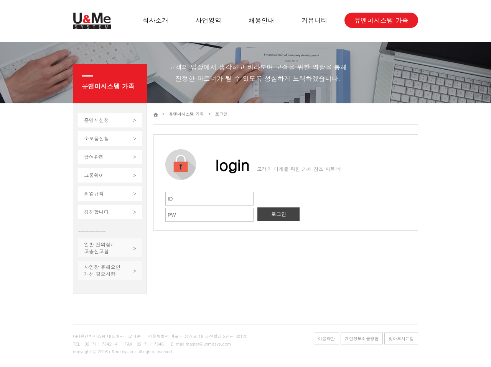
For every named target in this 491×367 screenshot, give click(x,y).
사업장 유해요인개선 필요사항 (102, 270)
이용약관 (326, 338)
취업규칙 (94, 193)
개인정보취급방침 (362, 338)
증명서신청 (96, 120)
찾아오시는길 (401, 338)
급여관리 (94, 156)
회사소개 (155, 20)
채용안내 (261, 20)
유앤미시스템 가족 (381, 20)
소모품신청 (96, 138)
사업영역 (208, 20)
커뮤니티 (314, 20)
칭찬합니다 (96, 211)
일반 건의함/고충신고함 (98, 248)
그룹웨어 (94, 175)
